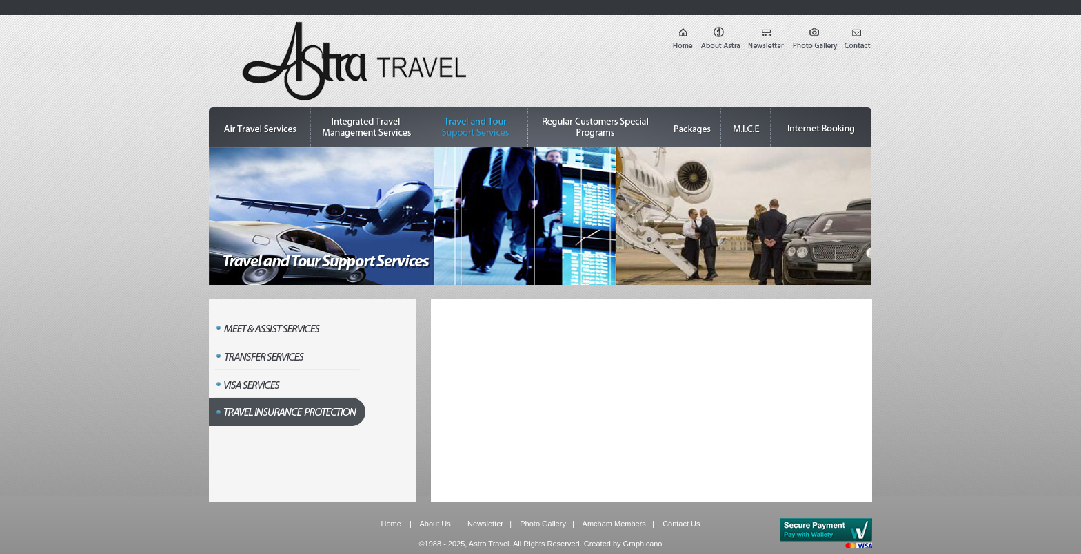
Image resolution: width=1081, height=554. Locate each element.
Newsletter (485, 524)
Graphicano (643, 544)
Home (391, 524)
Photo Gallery (543, 524)
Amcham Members (614, 524)
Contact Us (681, 524)
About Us (435, 524)
